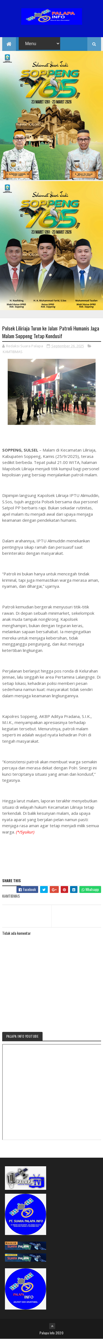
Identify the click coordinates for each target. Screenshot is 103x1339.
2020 (59, 1332)
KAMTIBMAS (13, 351)
